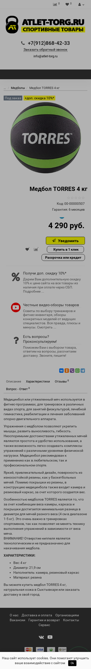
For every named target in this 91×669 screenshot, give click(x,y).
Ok (72, 663)
